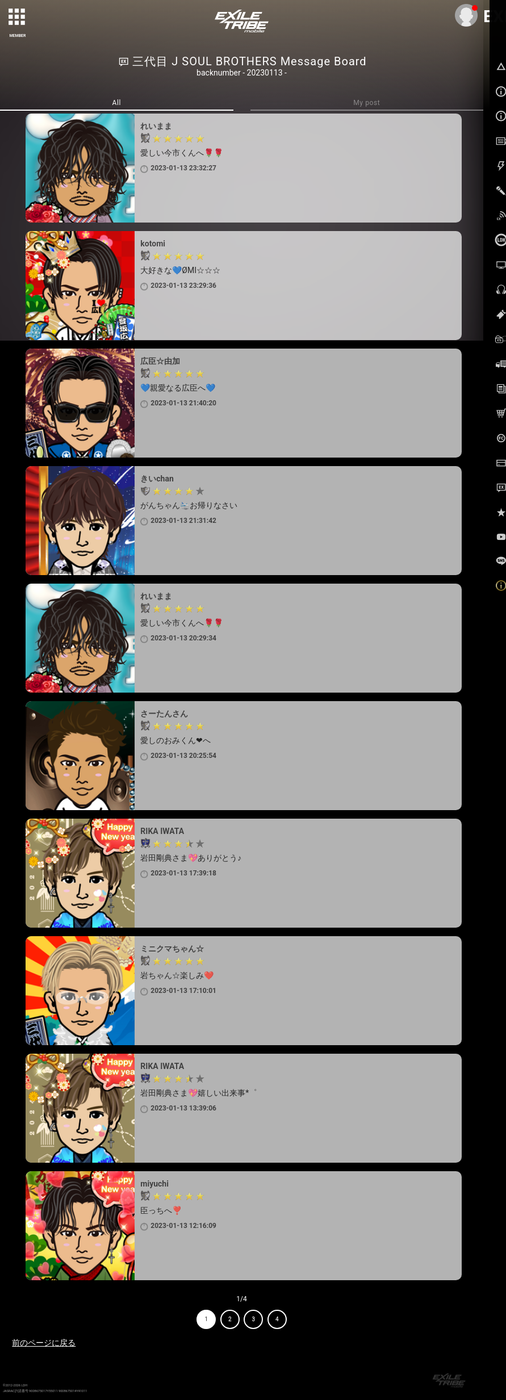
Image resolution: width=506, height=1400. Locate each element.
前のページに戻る (44, 1342)
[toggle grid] (17, 17)
